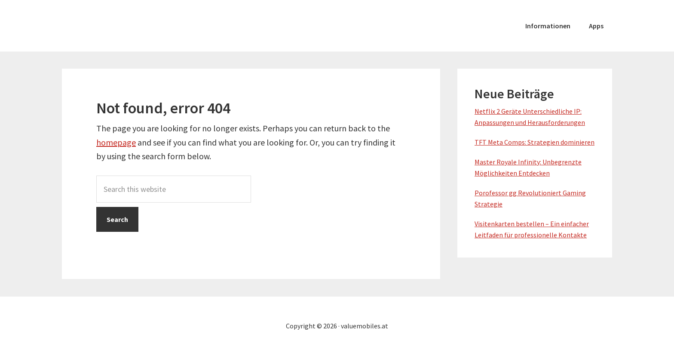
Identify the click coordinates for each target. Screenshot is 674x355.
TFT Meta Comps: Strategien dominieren (534, 142)
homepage (116, 142)
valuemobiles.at (126, 26)
